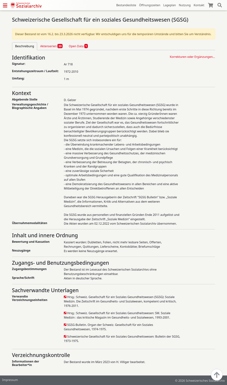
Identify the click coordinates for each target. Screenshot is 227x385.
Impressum (10, 380)
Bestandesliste (126, 5)
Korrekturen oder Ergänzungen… (192, 57)
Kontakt (199, 5)
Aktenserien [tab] (51, 46)
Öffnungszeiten (149, 5)
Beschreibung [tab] (24, 46)
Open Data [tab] (78, 46)
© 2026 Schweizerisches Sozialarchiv (200, 381)
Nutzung (185, 5)
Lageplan (169, 5)
